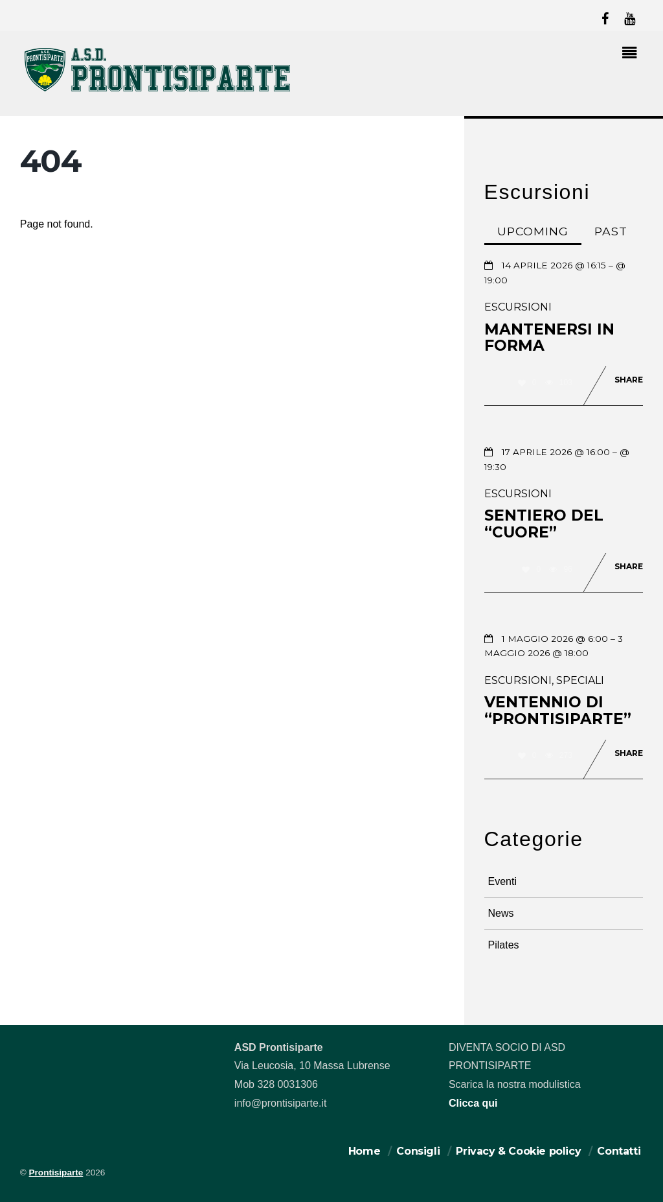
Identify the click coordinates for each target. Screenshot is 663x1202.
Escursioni (518, 307)
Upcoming (532, 231)
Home (364, 1151)
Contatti (618, 1151)
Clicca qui (473, 1103)
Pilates (503, 944)
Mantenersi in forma (549, 337)
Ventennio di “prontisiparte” (557, 710)
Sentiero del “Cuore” (543, 523)
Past (610, 231)
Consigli (418, 1151)
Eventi (502, 881)
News (501, 913)
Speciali (580, 680)
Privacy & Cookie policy (518, 1151)
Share (628, 379)
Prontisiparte (56, 1172)
